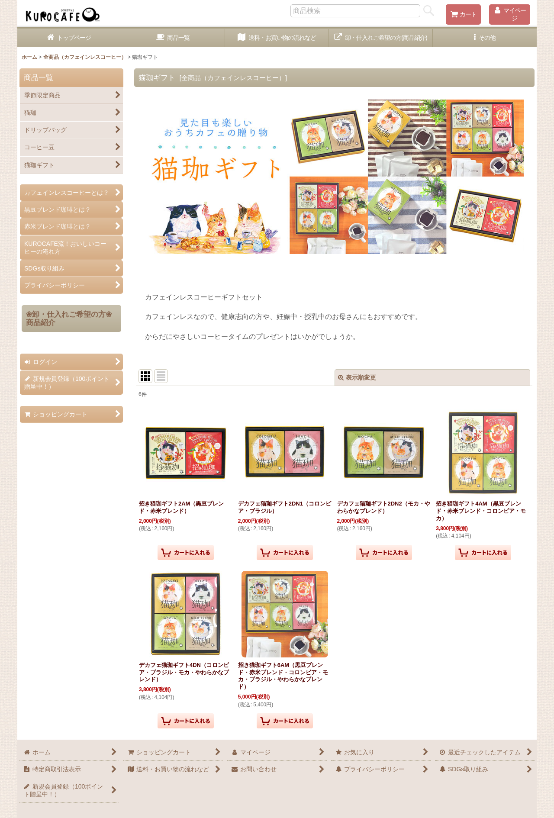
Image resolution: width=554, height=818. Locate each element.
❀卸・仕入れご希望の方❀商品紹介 (69, 318)
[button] (485, 38)
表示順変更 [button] (357, 377)
